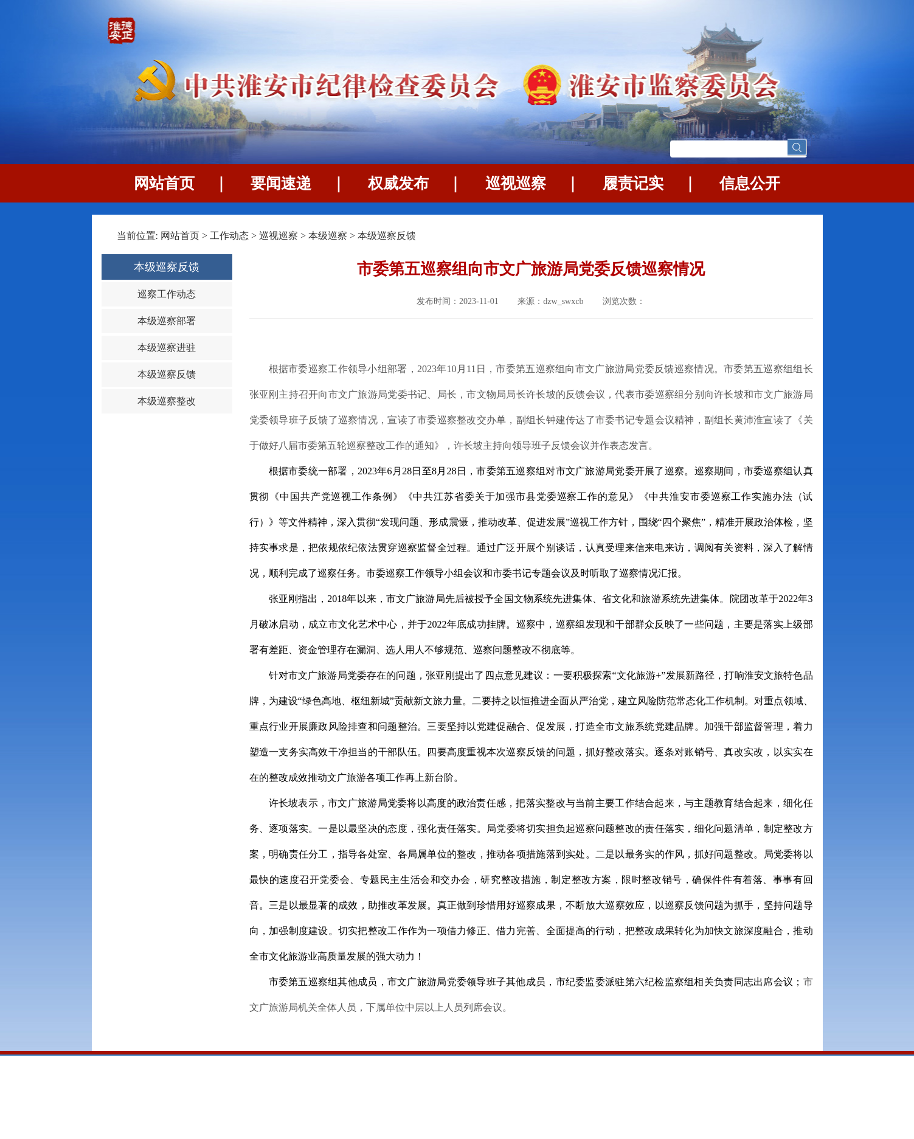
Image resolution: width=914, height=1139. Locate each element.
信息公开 (749, 183)
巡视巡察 (515, 183)
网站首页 (164, 183)
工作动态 (229, 235)
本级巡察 (329, 235)
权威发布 (398, 183)
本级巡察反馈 (387, 235)
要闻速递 (281, 183)
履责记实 (633, 183)
